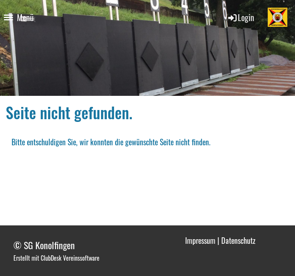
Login (240, 17)
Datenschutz (238, 240)
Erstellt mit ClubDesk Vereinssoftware (56, 258)
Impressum (200, 240)
